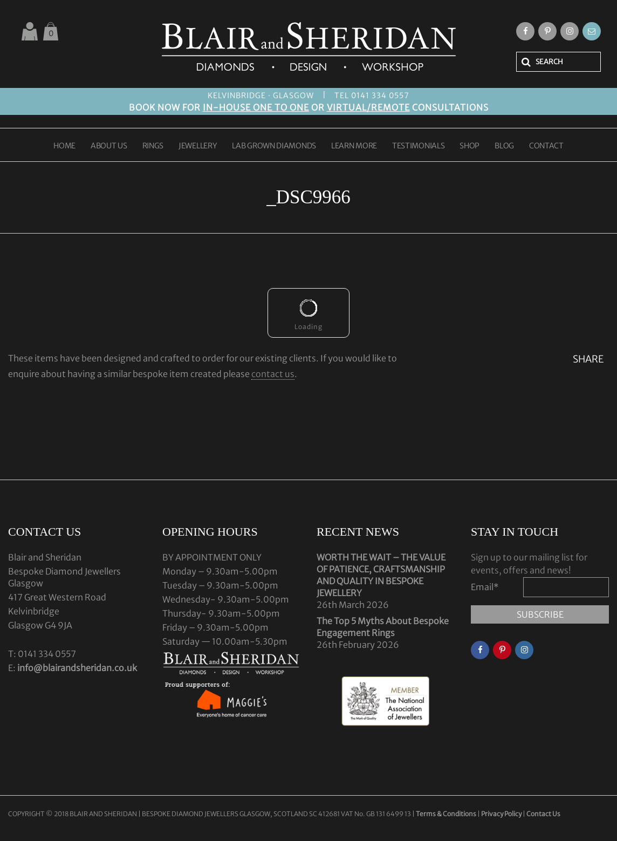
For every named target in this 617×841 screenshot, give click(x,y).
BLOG (504, 146)
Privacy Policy (501, 814)
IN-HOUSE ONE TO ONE (256, 107)
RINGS (153, 146)
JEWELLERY (198, 146)
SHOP (469, 146)
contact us (272, 373)
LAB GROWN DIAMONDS (274, 146)
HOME (64, 146)
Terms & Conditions (446, 814)
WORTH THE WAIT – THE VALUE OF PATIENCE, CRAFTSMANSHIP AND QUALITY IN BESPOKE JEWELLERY (381, 575)
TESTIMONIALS (418, 146)
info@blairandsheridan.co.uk (77, 667)
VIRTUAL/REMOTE (368, 107)
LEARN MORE (354, 146)
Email (485, 587)
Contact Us (543, 814)
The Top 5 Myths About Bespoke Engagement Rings (383, 627)
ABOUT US (109, 146)
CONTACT (546, 146)
